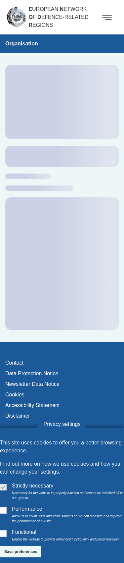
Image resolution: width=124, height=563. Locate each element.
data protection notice (31, 373)
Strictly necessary (32, 485)
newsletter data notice (32, 384)
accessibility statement (32, 405)
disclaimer (17, 416)
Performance (27, 509)
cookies (14, 394)
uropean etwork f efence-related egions (58, 17)
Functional (24, 532)
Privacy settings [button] (61, 424)
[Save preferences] (20, 552)
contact (14, 363)
